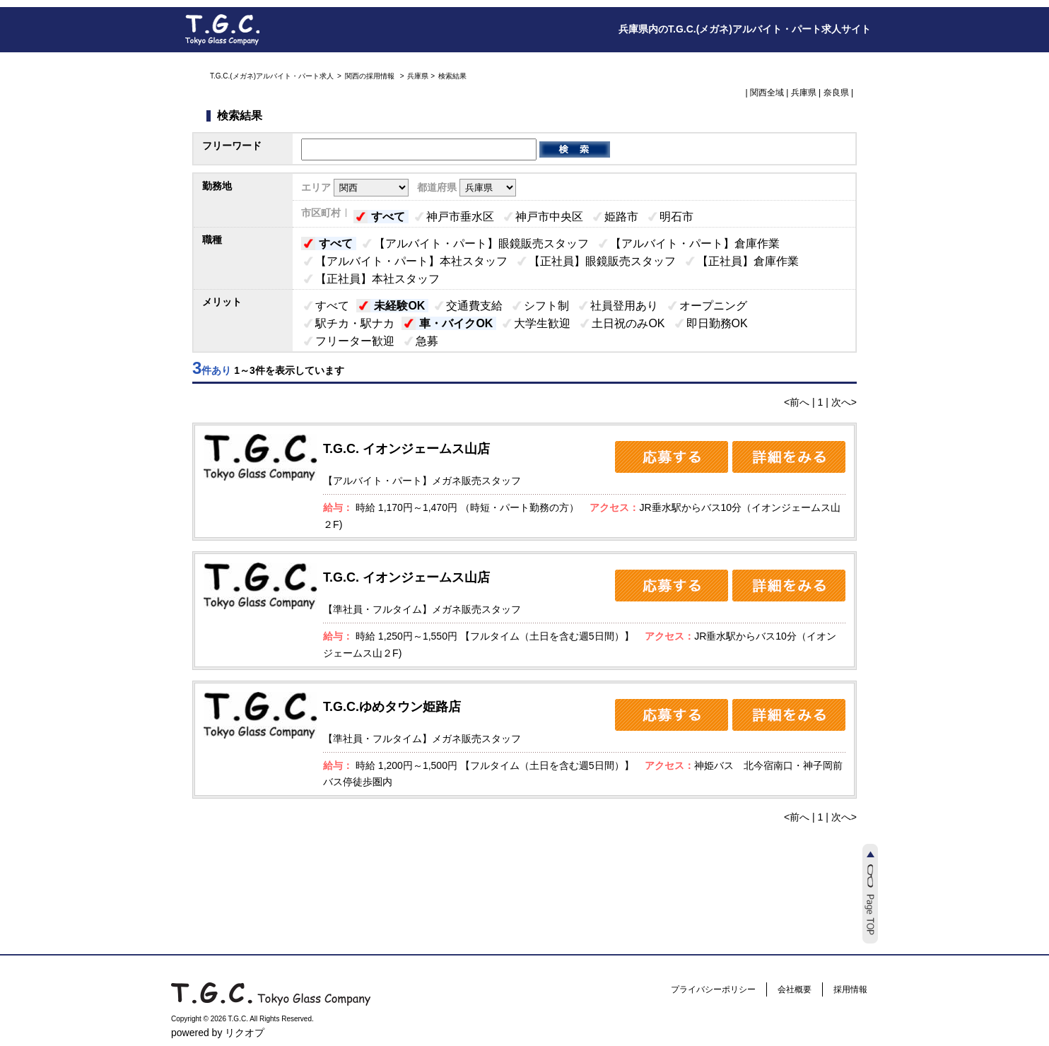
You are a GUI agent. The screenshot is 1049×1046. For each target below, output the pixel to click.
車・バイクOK (456, 323)
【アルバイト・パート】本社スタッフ (411, 261)
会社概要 (794, 989)
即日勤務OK (717, 323)
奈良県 (836, 93)
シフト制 (546, 306)
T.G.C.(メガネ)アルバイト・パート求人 (272, 76)
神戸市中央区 (549, 217)
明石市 (676, 217)
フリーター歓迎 (354, 341)
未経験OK (399, 306)
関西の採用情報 (371, 76)
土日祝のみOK (628, 323)
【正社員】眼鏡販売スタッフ (602, 261)
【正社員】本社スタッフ (377, 279)
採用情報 (850, 989)
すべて (388, 217)
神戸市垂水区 (460, 217)
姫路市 (621, 217)
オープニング (713, 306)
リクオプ (244, 1032)
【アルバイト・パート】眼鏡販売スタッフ (481, 243)
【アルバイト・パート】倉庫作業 (695, 243)
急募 (427, 341)
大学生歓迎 (542, 323)
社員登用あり (624, 306)
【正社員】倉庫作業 (748, 261)
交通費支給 (474, 306)
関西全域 (767, 93)
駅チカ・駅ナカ (354, 323)
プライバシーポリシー (713, 989)
